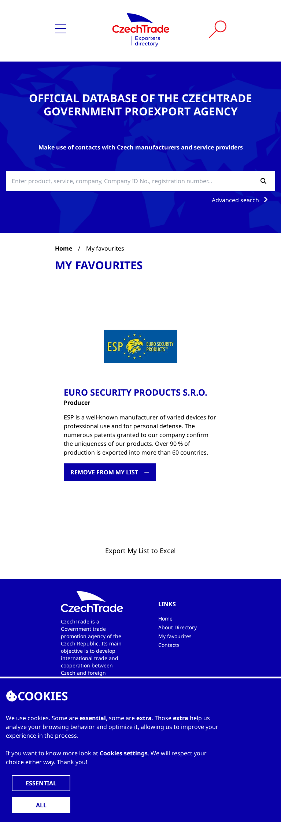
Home (63, 248)
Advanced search (241, 200)
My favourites (175, 636)
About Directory (177, 627)
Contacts (169, 644)
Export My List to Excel (140, 550)
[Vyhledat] (217, 29)
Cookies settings (124, 753)
